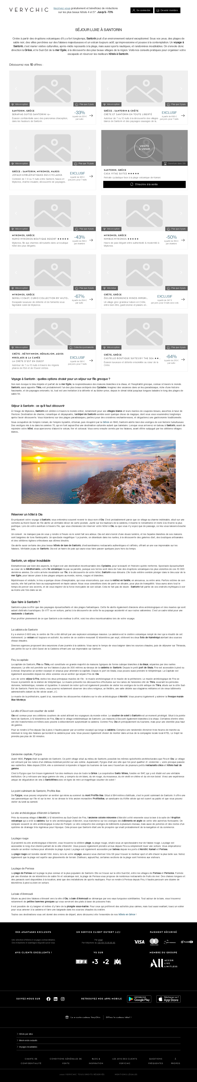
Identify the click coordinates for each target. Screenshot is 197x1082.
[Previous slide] (16, 88)
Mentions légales (126, 1074)
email (100, 940)
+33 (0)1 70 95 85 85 (106, 943)
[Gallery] (53, 89)
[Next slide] (89, 88)
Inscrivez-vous (62, 8)
